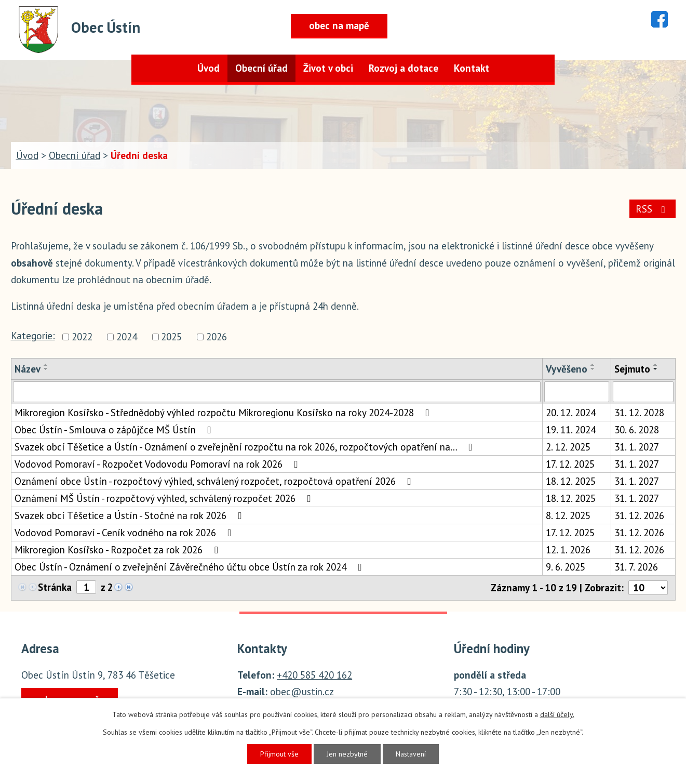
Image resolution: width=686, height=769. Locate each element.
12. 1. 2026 (568, 549)
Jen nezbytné (347, 754)
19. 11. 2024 (571, 429)
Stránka (55, 587)
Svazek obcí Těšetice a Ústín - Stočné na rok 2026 (130, 515)
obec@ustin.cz (302, 691)
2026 (216, 336)
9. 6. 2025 (565, 567)
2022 (82, 336)
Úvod (208, 68)
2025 (171, 336)
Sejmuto (632, 369)
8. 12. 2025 (568, 515)
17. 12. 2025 (570, 464)
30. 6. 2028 (636, 429)
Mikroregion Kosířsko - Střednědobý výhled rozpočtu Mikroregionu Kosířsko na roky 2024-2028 (224, 412)
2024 (126, 336)
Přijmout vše (279, 754)
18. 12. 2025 (571, 481)
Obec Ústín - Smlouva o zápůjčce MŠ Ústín (115, 429)
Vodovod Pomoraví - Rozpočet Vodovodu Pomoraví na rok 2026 (158, 464)
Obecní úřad (261, 68)
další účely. (557, 714)
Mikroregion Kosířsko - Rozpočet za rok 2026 (118, 549)
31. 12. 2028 (639, 412)
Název (28, 369)
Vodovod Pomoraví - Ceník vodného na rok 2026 (125, 532)
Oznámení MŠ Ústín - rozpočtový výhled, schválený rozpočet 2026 (165, 498)
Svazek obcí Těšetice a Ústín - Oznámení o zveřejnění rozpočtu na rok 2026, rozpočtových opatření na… (246, 447)
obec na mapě (339, 25)
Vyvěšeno (566, 369)
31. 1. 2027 (636, 447)
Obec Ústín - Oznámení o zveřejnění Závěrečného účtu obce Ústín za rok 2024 (190, 567)
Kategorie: (33, 335)
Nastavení (411, 754)
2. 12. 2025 (568, 447)
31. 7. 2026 (636, 567)
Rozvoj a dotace (403, 68)
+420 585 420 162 (314, 675)
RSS (652, 209)
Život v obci (328, 68)
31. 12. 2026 (639, 515)
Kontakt (471, 68)
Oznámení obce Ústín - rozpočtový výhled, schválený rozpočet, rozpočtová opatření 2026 (215, 481)
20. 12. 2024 (571, 412)
